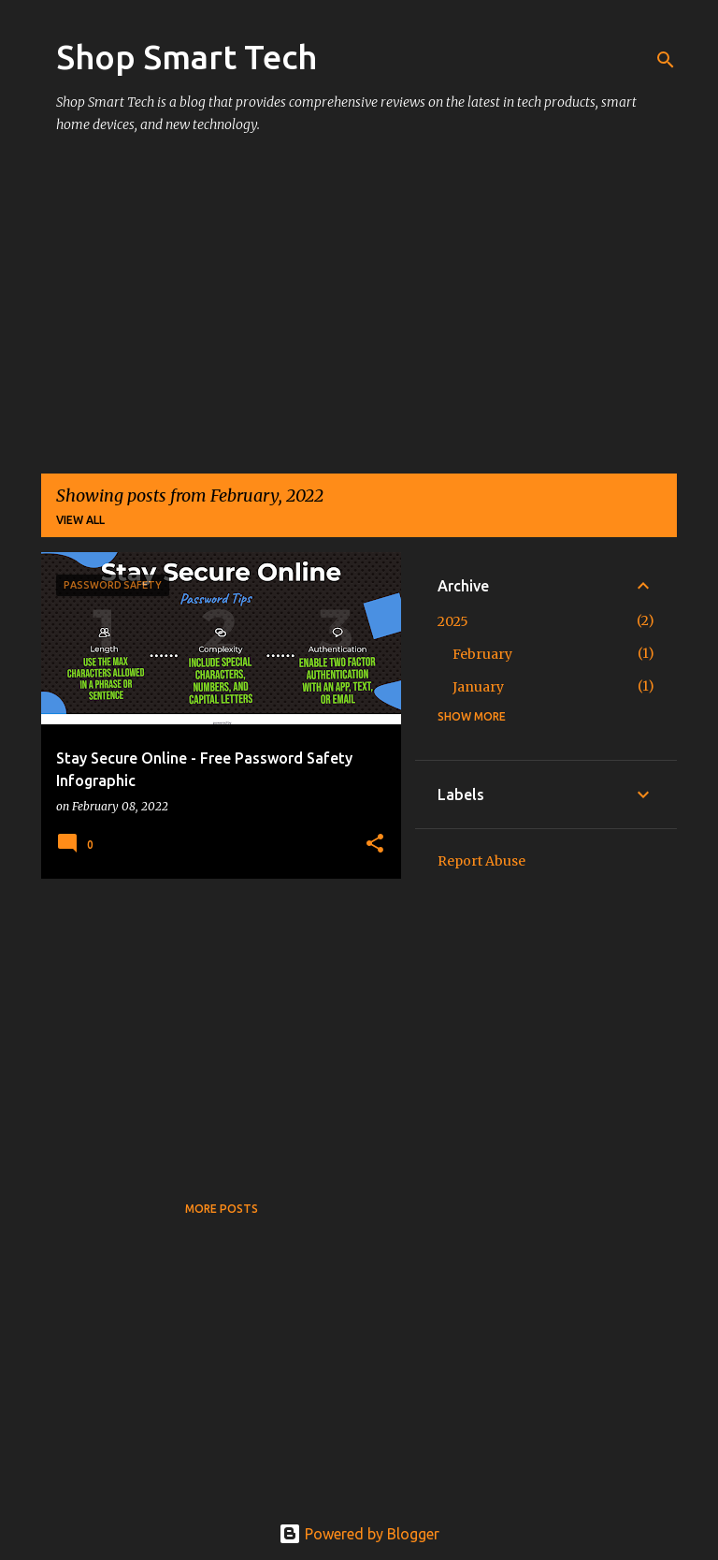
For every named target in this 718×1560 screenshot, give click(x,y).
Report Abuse (481, 861)
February (482, 654)
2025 (453, 621)
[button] (375, 844)
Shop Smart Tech (186, 56)
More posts (221, 1209)
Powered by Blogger (359, 1533)
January (478, 686)
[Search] (665, 59)
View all (80, 520)
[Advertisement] (359, 313)
